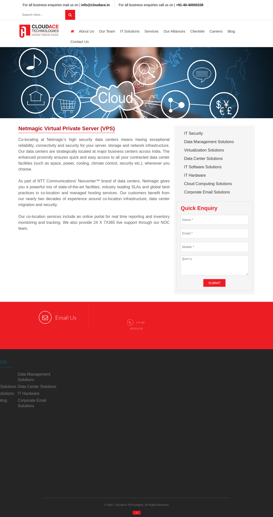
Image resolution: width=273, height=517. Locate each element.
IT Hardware (195, 175)
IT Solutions (130, 31)
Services (152, 31)
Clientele (197, 31)
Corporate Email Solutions (207, 192)
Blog (231, 31)
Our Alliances (174, 31)
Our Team (107, 31)
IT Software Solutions (203, 167)
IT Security (193, 133)
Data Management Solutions (209, 142)
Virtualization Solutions (204, 150)
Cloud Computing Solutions (208, 184)
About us (86, 31)
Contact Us (80, 41)
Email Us (58, 317)
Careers (216, 31)
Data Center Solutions (203, 158)
